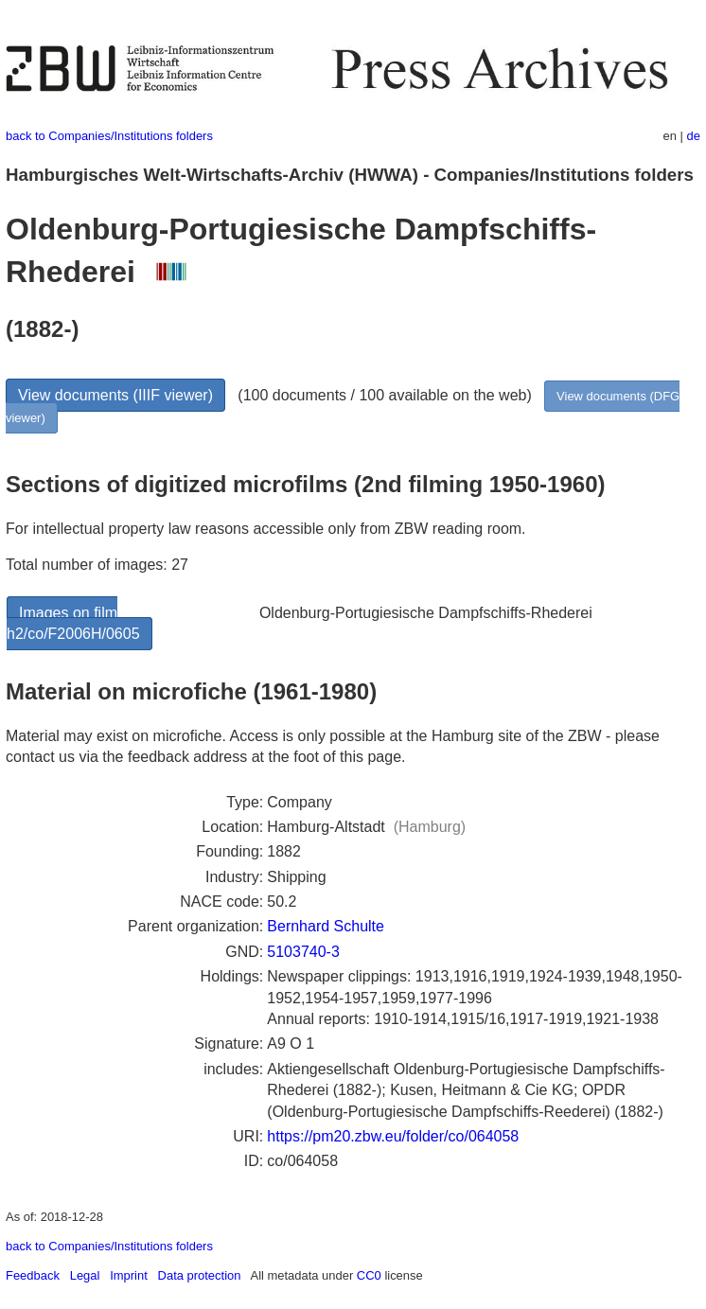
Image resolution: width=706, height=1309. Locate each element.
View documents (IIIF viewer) (115, 395)
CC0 (369, 1275)
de (693, 136)
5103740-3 (303, 952)
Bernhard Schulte (325, 926)
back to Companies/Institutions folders (109, 136)
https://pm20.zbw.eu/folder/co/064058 (393, 1136)
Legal (85, 1275)
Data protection (199, 1275)
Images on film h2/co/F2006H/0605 (73, 623)
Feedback (33, 1275)
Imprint (129, 1275)
